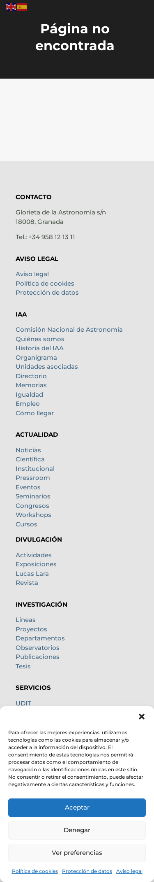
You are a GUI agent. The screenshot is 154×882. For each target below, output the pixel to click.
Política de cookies (35, 871)
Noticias (28, 450)
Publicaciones (38, 657)
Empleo (28, 403)
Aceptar (77, 807)
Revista (27, 582)
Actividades (34, 555)
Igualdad (29, 394)
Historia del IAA (40, 348)
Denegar (77, 830)
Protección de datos (87, 871)
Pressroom (33, 478)
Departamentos (40, 638)
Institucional (35, 468)
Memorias (31, 385)
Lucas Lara (32, 573)
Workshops (33, 515)
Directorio (31, 376)
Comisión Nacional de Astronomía (69, 329)
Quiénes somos (40, 339)
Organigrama (36, 357)
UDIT (23, 703)
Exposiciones (36, 564)
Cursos (26, 524)
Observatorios (38, 648)
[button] (142, 716)
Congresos (32, 506)
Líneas (26, 620)
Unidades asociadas (47, 366)
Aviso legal (129, 871)
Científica (30, 459)
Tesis (23, 666)
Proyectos (31, 629)
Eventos (28, 487)
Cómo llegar (35, 413)
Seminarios (33, 496)
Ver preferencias (77, 852)
